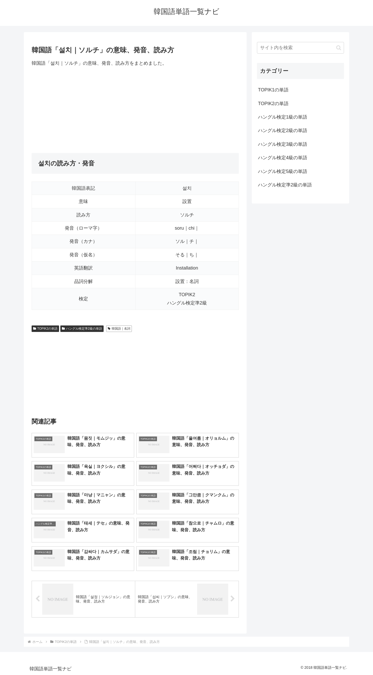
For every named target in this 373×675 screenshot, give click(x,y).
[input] (300, 48)
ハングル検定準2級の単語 (82, 328)
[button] (338, 48)
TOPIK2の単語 (45, 328)
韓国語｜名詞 (119, 328)
